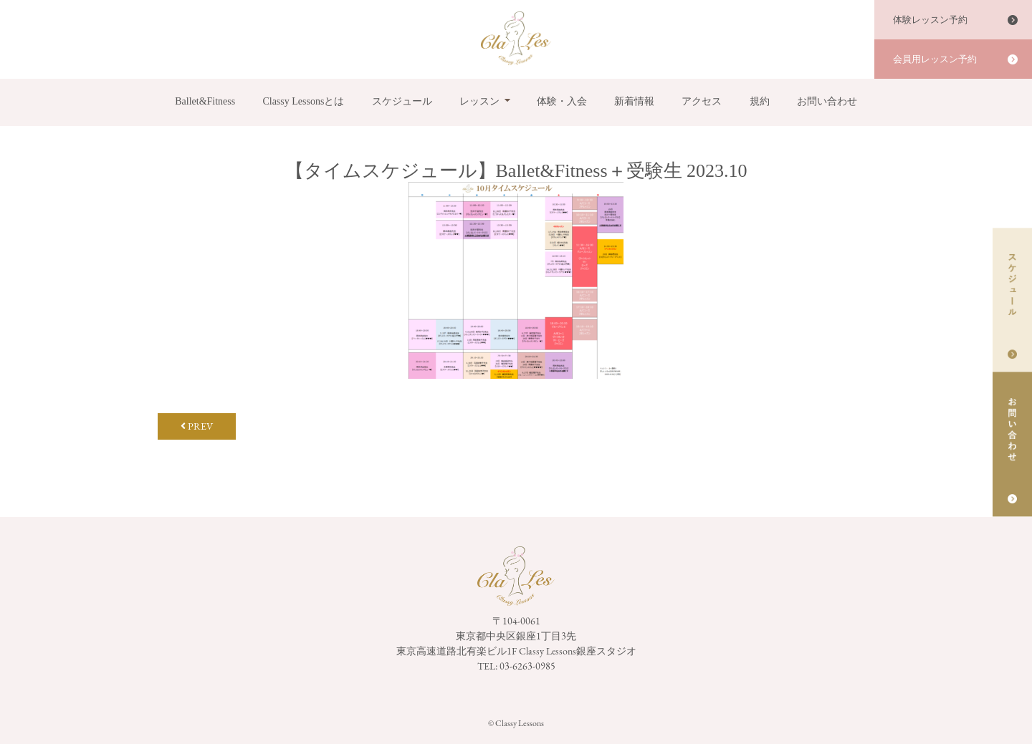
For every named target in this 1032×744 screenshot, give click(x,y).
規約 (760, 101)
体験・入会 (562, 101)
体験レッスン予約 (930, 20)
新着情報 (634, 101)
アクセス (702, 101)
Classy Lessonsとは (303, 101)
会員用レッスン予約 (935, 59)
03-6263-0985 (527, 666)
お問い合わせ (827, 101)
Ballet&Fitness (205, 101)
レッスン (479, 101)
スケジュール (402, 101)
